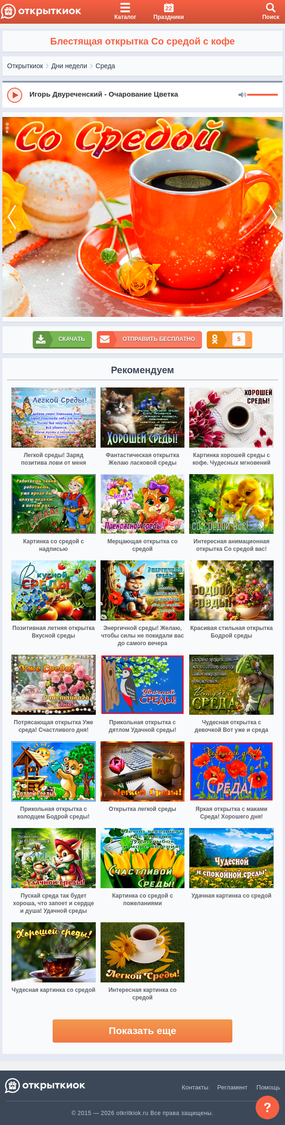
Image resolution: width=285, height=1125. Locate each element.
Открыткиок (25, 66)
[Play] (14, 95)
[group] (142, 95)
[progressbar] (262, 95)
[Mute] (242, 95)
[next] (273, 217)
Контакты (195, 1087)
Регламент (232, 1087)
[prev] (12, 217)
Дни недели (69, 66)
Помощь (268, 1087)
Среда (105, 66)
